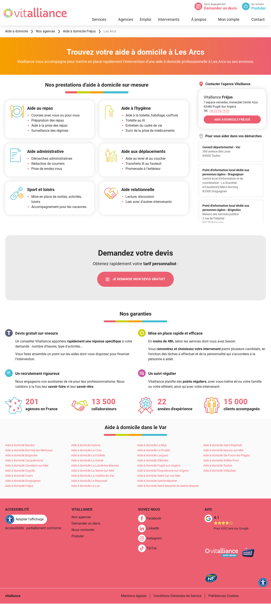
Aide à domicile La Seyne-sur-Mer (92, 471)
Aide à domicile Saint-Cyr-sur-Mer (158, 476)
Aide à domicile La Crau (86, 451)
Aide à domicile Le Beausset (89, 481)
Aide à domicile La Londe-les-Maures (95, 466)
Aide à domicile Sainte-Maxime (157, 481)
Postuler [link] (78, 537)
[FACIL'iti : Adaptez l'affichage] (26, 520)
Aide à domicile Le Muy (152, 445)
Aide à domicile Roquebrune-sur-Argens (163, 471)
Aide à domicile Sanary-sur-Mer (223, 451)
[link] (135, 279)
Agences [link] (125, 19)
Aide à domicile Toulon (217, 466)
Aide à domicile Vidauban (219, 471)
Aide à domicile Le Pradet (153, 451)
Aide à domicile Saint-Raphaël (222, 445)
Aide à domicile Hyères (85, 445)
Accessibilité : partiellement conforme (33, 529)
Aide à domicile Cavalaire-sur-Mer (26, 466)
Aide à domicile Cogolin (20, 471)
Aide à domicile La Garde (87, 461)
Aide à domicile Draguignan (23, 481)
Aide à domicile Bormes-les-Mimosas (29, 451)
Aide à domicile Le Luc (85, 486)
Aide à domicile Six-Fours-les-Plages (226, 456)
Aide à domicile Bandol (20, 445)
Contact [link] (258, 19)
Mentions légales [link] (134, 596)
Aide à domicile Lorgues (152, 456)
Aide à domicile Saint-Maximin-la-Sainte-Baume (168, 486)
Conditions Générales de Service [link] (177, 596)
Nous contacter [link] (83, 530)
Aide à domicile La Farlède (88, 456)
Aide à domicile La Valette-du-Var (92, 476)
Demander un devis (220, 8)
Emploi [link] (145, 19)
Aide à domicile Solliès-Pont (221, 461)
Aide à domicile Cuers (19, 476)
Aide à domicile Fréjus (19, 486)
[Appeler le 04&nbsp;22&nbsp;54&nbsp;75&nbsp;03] (220, 110)
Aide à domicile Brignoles (21, 456)
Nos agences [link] (81, 518)
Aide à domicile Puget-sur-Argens (158, 466)
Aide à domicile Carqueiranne (24, 461)
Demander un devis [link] (86, 524)
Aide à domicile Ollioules (152, 461)
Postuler (258, 8)
